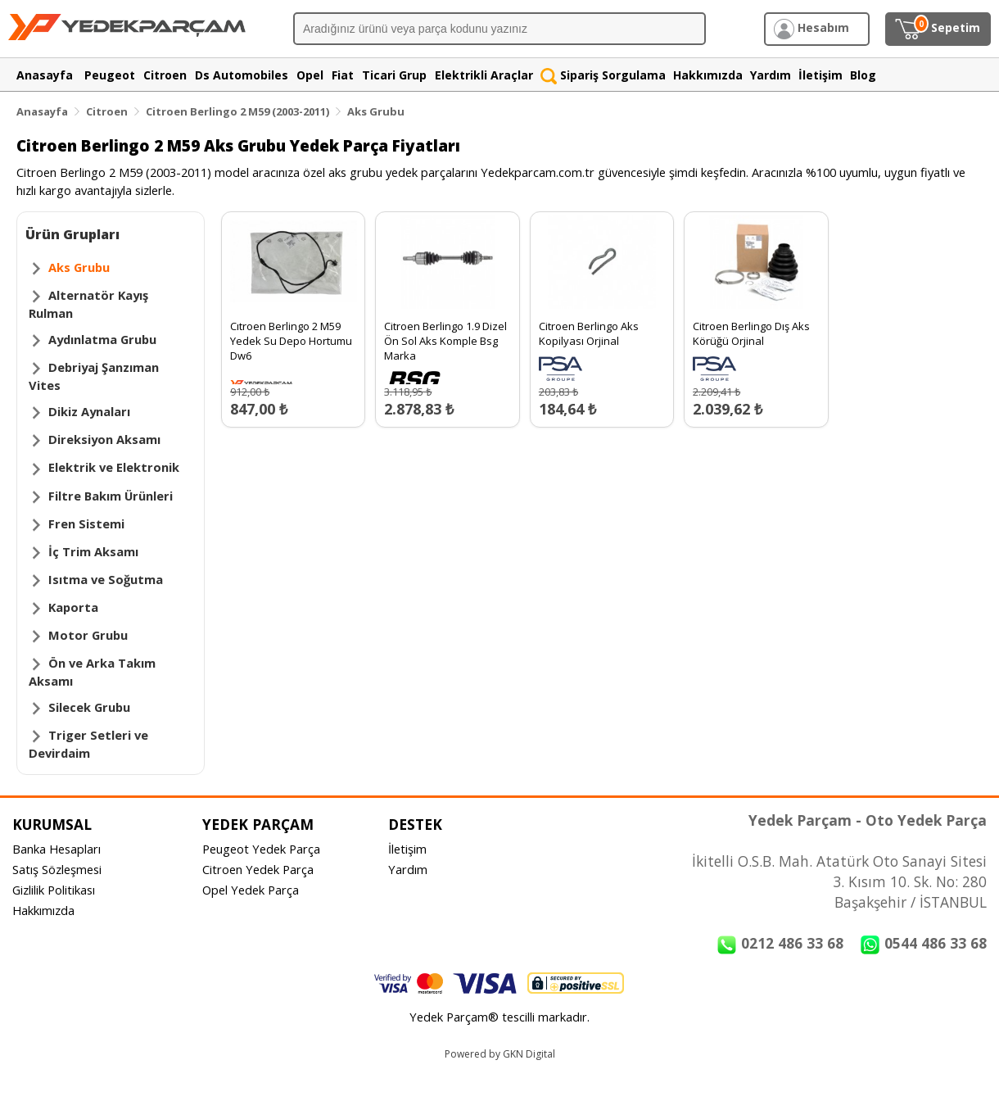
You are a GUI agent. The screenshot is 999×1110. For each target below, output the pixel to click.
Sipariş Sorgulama (603, 75)
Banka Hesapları (56, 848)
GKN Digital (529, 1054)
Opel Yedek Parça (250, 889)
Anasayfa (42, 111)
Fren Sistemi (86, 523)
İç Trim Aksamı (93, 551)
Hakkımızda (43, 910)
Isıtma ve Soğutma (105, 579)
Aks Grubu (376, 111)
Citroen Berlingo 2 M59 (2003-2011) (237, 111)
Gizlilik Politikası (53, 889)
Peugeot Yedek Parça (261, 848)
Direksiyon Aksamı (104, 439)
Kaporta (73, 607)
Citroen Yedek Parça (258, 869)
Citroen (107, 111)
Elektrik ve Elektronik (113, 467)
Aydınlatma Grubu (102, 339)
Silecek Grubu (89, 707)
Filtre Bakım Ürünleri (110, 495)
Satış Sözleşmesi (57, 869)
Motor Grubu (88, 635)
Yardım (407, 869)
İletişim (407, 848)
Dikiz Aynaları (89, 411)
